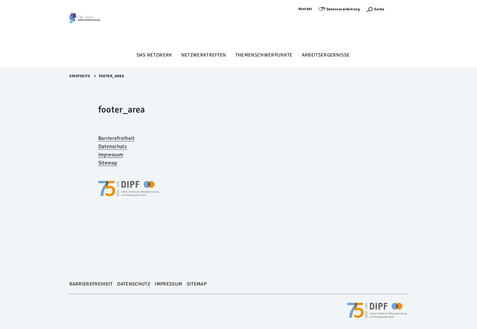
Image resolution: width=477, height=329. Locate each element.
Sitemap (107, 163)
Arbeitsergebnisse (326, 55)
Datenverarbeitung (343, 9)
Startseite (79, 76)
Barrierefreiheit (116, 138)
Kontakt (305, 9)
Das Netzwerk (154, 55)
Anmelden (399, 9)
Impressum (111, 154)
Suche (379, 9)
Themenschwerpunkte (264, 55)
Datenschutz (112, 146)
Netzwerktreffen (203, 55)
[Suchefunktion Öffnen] (375, 9)
